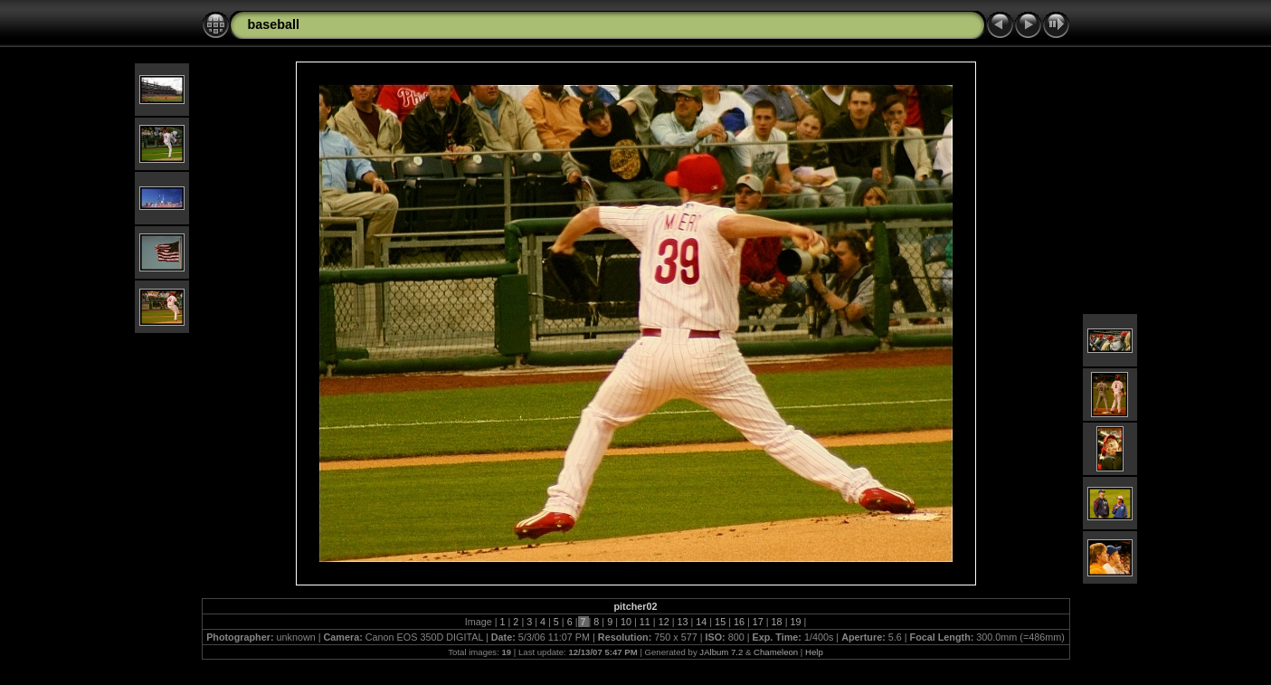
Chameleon (776, 652)
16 (739, 621)
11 (645, 621)
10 (626, 621)
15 (720, 621)
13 (682, 621)
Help (814, 652)
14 (701, 621)
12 (664, 621)
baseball (274, 24)
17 (758, 621)
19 (795, 621)
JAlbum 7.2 (721, 652)
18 (777, 621)
